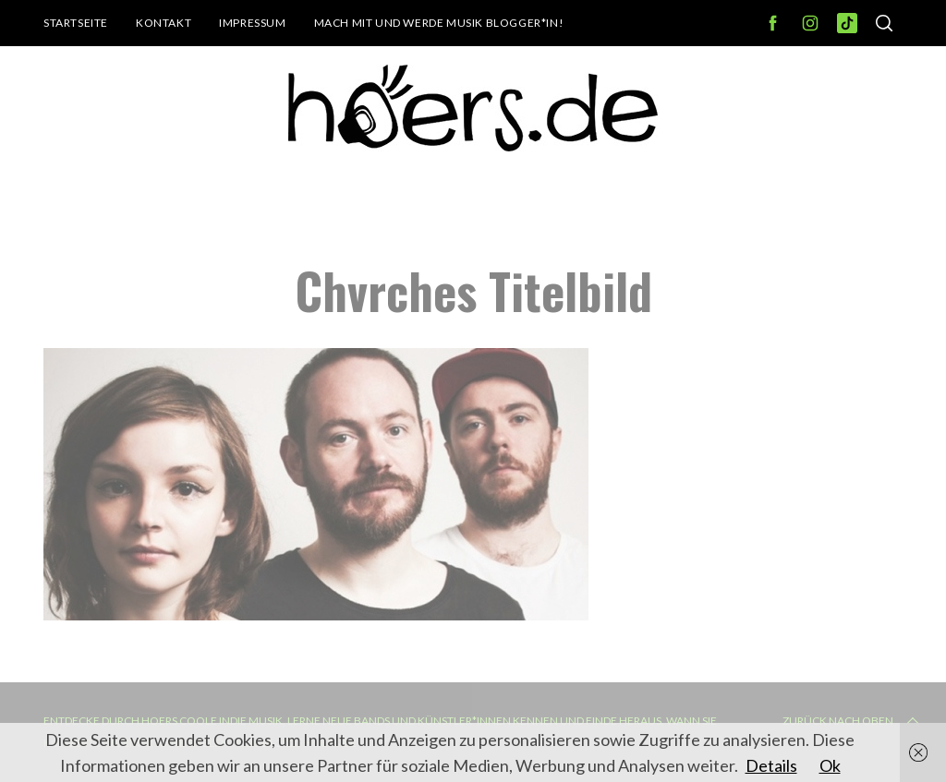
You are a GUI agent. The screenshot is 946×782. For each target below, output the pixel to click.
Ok (830, 765)
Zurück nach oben (852, 721)
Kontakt (163, 23)
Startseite (75, 23)
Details (771, 765)
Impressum (252, 23)
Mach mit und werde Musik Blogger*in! (439, 23)
